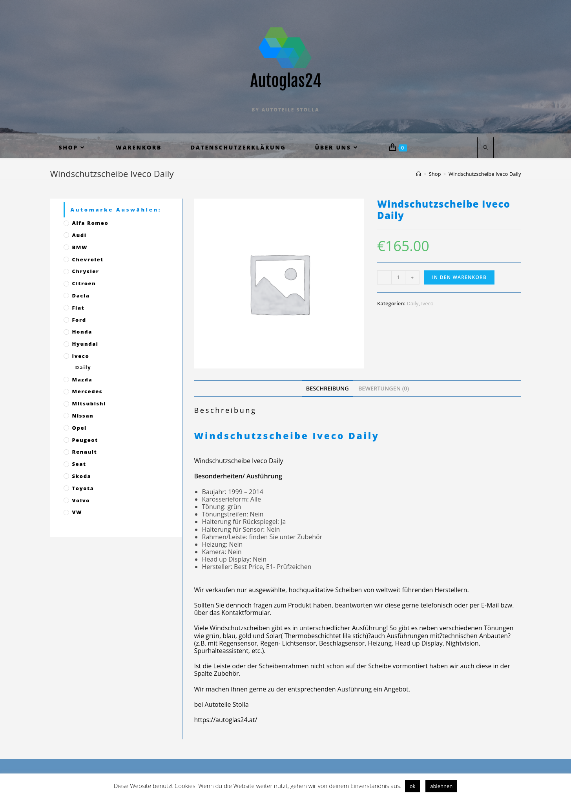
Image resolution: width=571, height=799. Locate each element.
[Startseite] (418, 173)
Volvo (81, 500)
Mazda (82, 379)
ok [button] (413, 786)
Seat (79, 463)
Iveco (427, 303)
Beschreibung (327, 388)
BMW (80, 247)
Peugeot (85, 439)
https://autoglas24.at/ (225, 719)
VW (77, 512)
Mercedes (87, 391)
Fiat (78, 307)
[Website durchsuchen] (485, 148)
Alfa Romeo (90, 222)
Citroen (84, 283)
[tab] (327, 388)
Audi (79, 235)
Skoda (81, 476)
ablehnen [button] (441, 786)
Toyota (83, 488)
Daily (413, 303)
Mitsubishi (89, 403)
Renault (84, 451)
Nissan (83, 415)
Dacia (81, 295)
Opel (79, 427)
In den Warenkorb (459, 277)
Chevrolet (88, 259)
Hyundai (85, 343)
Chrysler (85, 271)
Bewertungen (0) (383, 388)
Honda (82, 331)
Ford (79, 319)
